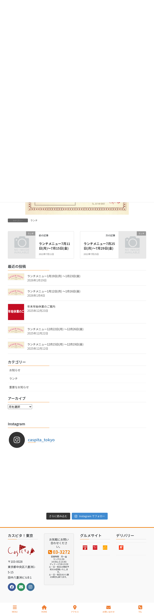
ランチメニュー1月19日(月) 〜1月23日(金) (53, 276)
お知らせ (14, 370)
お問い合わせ (108, 609)
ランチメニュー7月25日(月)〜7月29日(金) (99, 245)
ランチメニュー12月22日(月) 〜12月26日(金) (55, 329)
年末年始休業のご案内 (41, 306)
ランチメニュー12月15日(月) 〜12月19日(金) (55, 344)
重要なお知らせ (19, 387)
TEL (140, 609)
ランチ (33, 220)
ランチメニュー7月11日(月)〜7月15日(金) (54, 245)
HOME (44, 609)
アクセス (75, 609)
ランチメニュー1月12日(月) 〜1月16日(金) (53, 291)
